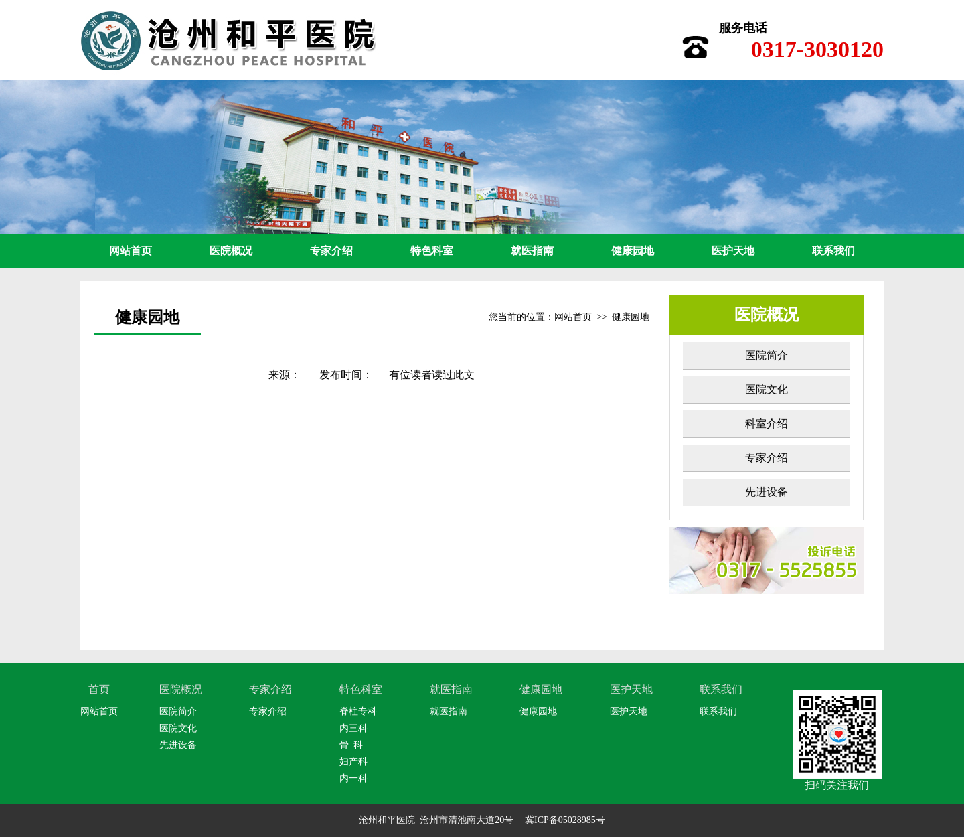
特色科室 (431, 250)
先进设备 (766, 492)
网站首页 (130, 250)
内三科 (353, 728)
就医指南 (532, 250)
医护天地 (733, 250)
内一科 (353, 778)
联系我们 (833, 250)
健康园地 (632, 250)
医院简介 (766, 355)
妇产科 (353, 762)
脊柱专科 (358, 711)
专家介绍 (331, 250)
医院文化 (766, 389)
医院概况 (231, 250)
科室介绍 (766, 423)
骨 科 (351, 745)
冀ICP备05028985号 (565, 820)
